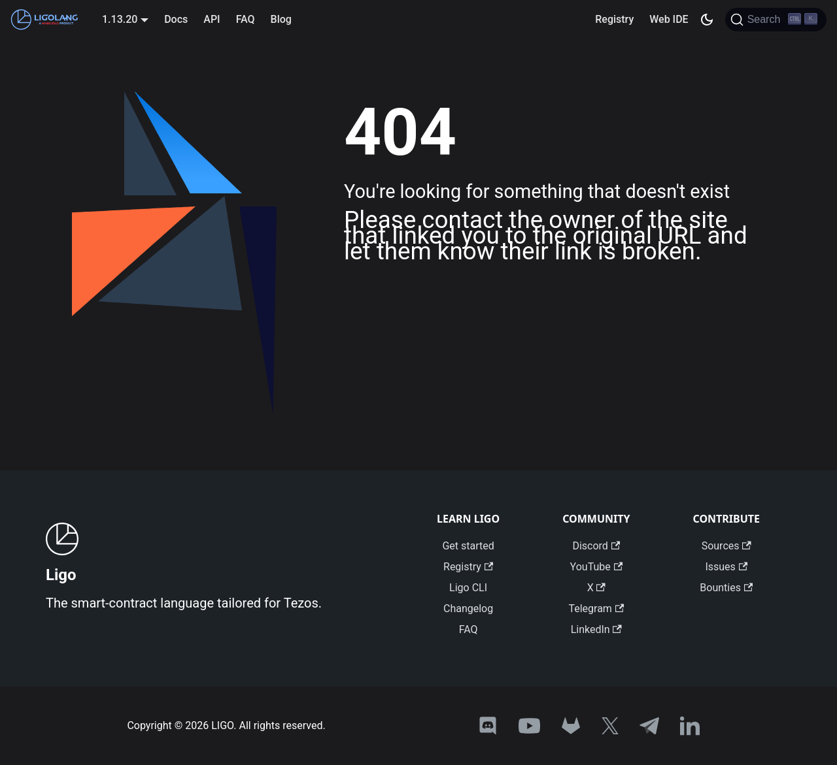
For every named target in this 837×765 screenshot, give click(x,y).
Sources (726, 546)
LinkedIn (596, 629)
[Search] (776, 19)
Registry (614, 19)
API (211, 19)
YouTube (596, 567)
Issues (726, 567)
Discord (596, 546)
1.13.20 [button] (119, 19)
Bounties (726, 587)
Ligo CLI (468, 587)
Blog (281, 19)
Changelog (468, 608)
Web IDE (668, 19)
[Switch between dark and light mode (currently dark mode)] (706, 19)
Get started (468, 546)
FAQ (245, 19)
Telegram (596, 608)
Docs (176, 19)
